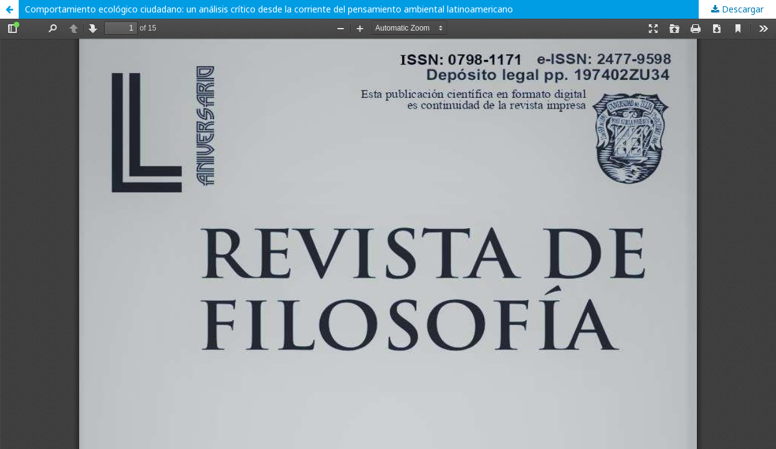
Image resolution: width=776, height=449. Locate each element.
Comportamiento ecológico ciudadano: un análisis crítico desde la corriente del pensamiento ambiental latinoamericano (269, 9)
